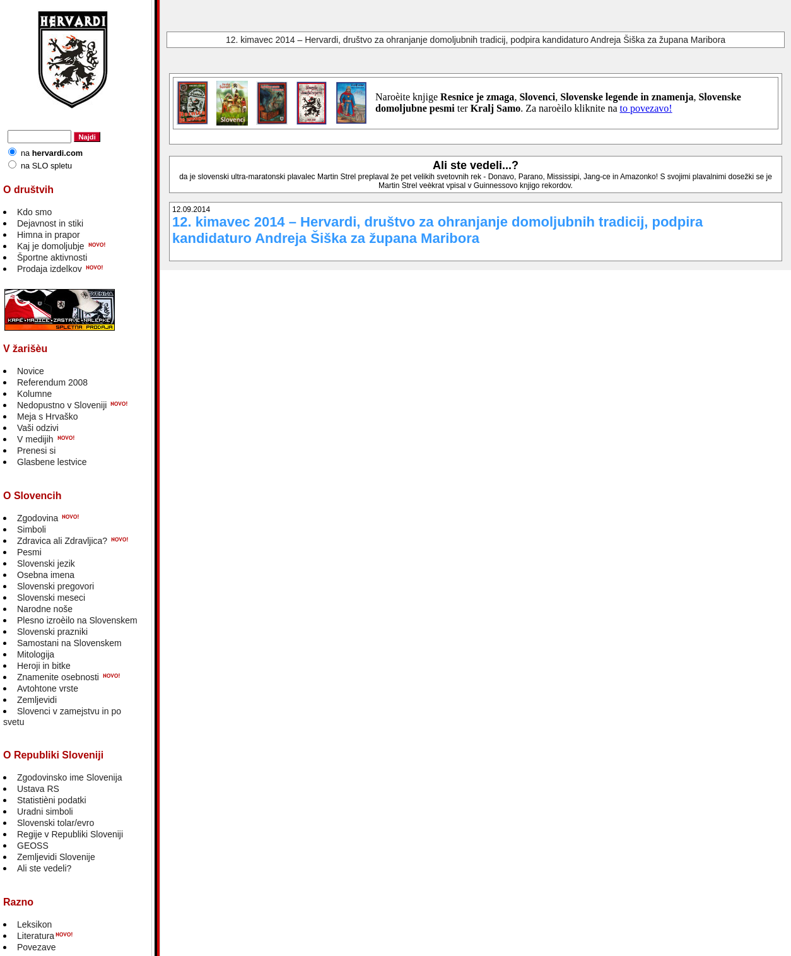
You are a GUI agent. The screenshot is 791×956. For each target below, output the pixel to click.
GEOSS (33, 846)
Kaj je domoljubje (51, 246)
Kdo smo (34, 212)
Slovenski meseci (51, 598)
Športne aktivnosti (52, 257)
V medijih (35, 439)
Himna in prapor (48, 235)
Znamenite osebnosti (58, 677)
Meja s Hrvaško (47, 416)
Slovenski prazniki (52, 632)
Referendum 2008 (52, 382)
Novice (30, 371)
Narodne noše (45, 609)
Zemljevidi (37, 700)
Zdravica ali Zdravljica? (62, 541)
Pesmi (29, 552)
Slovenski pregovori (55, 586)
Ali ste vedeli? (44, 868)
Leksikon (34, 924)
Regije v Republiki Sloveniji (70, 834)
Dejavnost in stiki (50, 223)
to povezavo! (646, 108)
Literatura (35, 936)
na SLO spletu (46, 165)
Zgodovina (37, 518)
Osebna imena (45, 575)
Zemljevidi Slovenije (56, 857)
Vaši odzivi (38, 428)
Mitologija (35, 654)
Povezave (36, 947)
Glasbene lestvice (52, 462)
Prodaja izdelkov (49, 269)
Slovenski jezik (46, 563)
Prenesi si (36, 451)
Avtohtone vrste (47, 688)
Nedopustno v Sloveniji (62, 405)
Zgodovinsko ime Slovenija (69, 777)
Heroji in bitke (44, 666)
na (52, 153)
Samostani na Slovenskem (69, 643)
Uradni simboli (45, 811)
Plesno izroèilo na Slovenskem (77, 620)
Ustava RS (38, 789)
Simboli (31, 529)
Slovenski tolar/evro (55, 823)
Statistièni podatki (51, 800)
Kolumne (34, 394)
